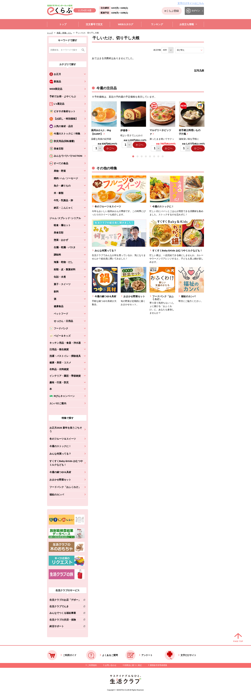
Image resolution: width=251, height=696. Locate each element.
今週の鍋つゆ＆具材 (60, 472)
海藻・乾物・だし (64, 33)
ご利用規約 (92, 665)
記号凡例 (199, 70)
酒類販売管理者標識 (158, 665)
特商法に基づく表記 (133, 665)
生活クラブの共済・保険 (65, 620)
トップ (50, 33)
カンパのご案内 (57, 403)
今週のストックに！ (60, 446)
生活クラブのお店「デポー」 (65, 600)
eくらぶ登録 (172, 10)
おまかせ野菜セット (60, 479)
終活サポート (65, 627)
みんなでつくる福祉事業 (65, 614)
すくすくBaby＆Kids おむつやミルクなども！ (66, 463)
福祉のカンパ (56, 494)
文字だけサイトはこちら (191, 3)
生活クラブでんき (65, 607)
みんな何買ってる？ (60, 453)
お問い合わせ (110, 665)
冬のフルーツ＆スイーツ (62, 438)
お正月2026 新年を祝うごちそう (65, 429)
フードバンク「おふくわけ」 (65, 487)
